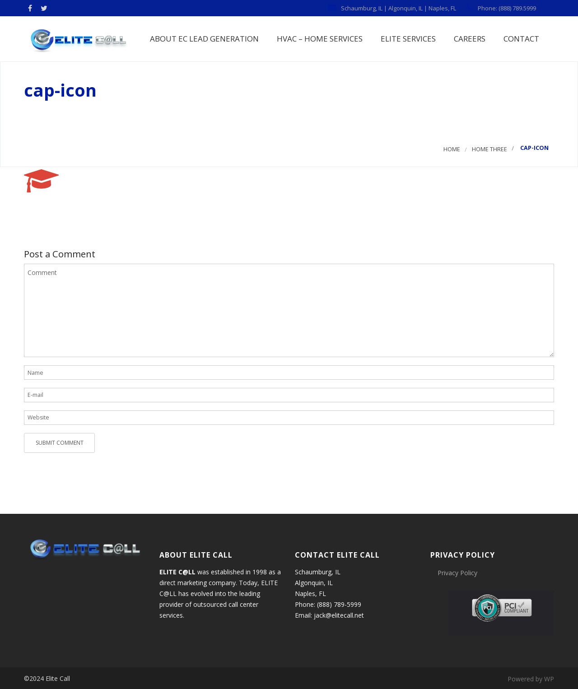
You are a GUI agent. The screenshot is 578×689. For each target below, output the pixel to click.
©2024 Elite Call (47, 679)
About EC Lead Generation (203, 38)
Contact (520, 38)
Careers (468, 38)
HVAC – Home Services (319, 38)
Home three (489, 150)
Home (451, 150)
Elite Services (407, 38)
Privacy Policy (457, 573)
